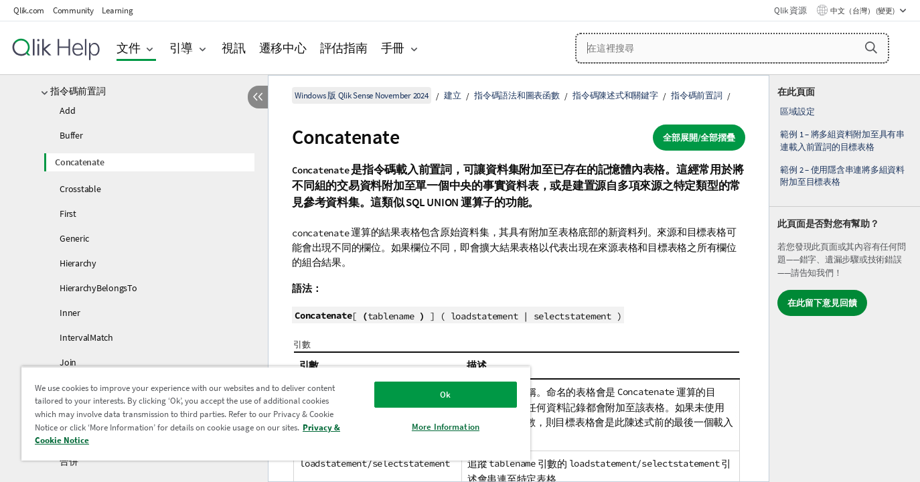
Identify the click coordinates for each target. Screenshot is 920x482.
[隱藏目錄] (258, 97)
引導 (181, 48)
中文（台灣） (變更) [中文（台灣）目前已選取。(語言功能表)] (863, 10)
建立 (452, 95)
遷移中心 (283, 48)
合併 (69, 461)
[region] (275, 413)
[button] (871, 47)
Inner (70, 313)
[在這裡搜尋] (733, 48)
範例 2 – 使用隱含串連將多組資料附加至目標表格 (842, 175)
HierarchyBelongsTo (98, 288)
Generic (74, 238)
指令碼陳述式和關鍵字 (615, 95)
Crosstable (80, 189)
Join (68, 362)
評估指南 (344, 48)
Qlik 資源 (790, 10)
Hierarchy (78, 263)
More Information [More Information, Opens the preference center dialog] (445, 426)
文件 (129, 48)
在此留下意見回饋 (822, 303)
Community (73, 10)
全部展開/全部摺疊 (699, 137)
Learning (117, 10)
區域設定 (797, 111)
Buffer (71, 135)
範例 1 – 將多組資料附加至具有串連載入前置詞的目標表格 (842, 140)
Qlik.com (28, 10)
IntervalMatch (86, 337)
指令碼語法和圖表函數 (517, 95)
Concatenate (79, 162)
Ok (445, 394)
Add (67, 110)
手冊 (393, 48)
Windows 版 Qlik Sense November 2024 (362, 95)
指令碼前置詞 (78, 91)
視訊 (234, 48)
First (68, 214)
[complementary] (844, 278)
